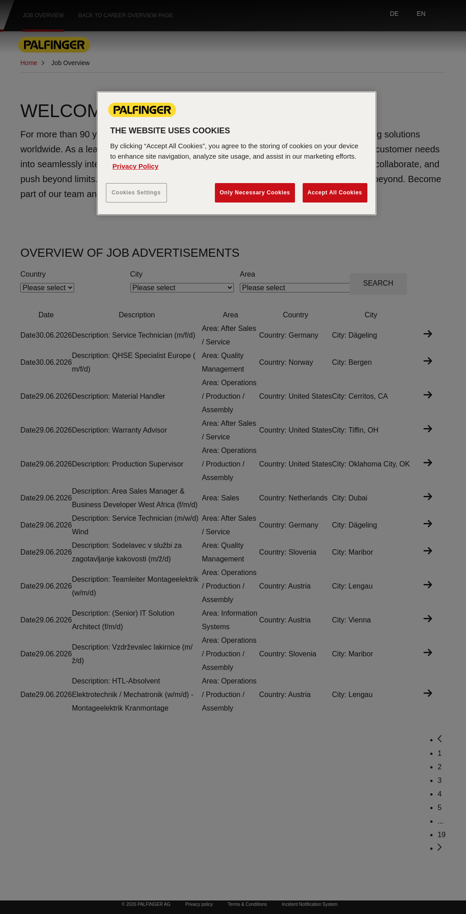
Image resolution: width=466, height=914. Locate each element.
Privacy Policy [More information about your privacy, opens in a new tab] (136, 166)
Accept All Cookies (335, 192)
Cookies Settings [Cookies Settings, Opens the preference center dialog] (136, 192)
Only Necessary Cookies (255, 192)
